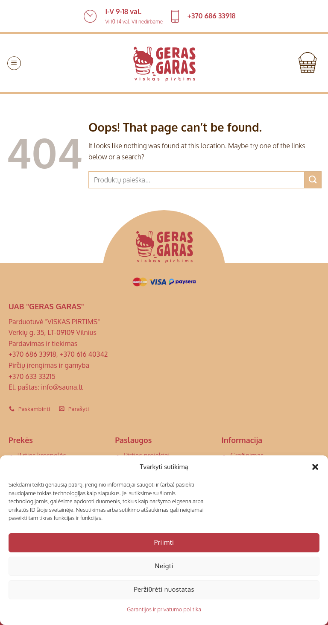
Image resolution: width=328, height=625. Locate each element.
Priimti (164, 542)
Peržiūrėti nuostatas (164, 589)
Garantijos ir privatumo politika (164, 609)
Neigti (164, 566)
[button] (315, 467)
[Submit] (313, 179)
